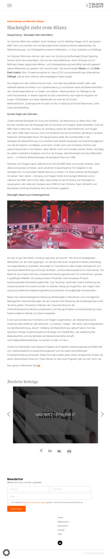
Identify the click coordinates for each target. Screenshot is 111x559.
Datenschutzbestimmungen (34, 503)
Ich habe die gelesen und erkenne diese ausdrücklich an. (47, 503)
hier (38, 366)
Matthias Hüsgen (35, 21)
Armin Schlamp (14, 21)
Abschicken (16, 509)
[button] (102, 415)
